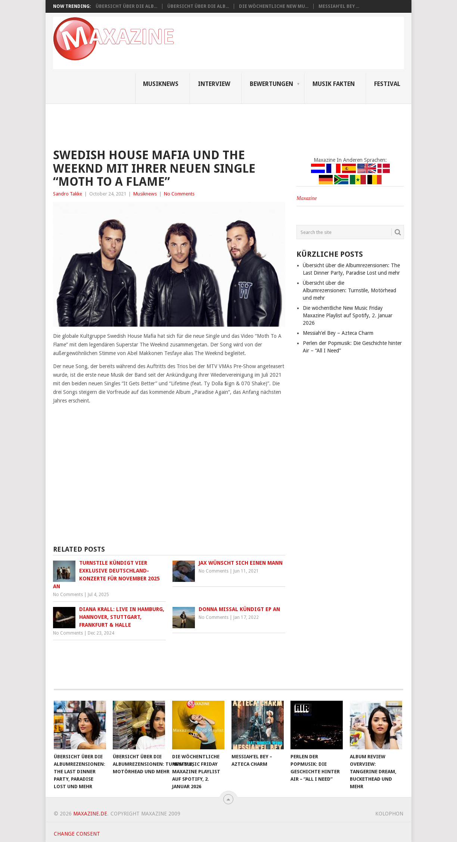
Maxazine (306, 198)
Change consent (77, 834)
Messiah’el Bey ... (338, 6)
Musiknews (160, 83)
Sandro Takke (67, 194)
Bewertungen (271, 83)
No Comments (179, 194)
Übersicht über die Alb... (126, 6)
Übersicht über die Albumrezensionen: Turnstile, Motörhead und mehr (349, 290)
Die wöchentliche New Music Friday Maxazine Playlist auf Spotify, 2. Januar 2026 (347, 315)
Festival (387, 83)
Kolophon (389, 814)
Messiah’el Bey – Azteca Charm (338, 333)
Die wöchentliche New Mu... (273, 6)
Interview (214, 83)
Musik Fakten (334, 83)
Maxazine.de (90, 814)
